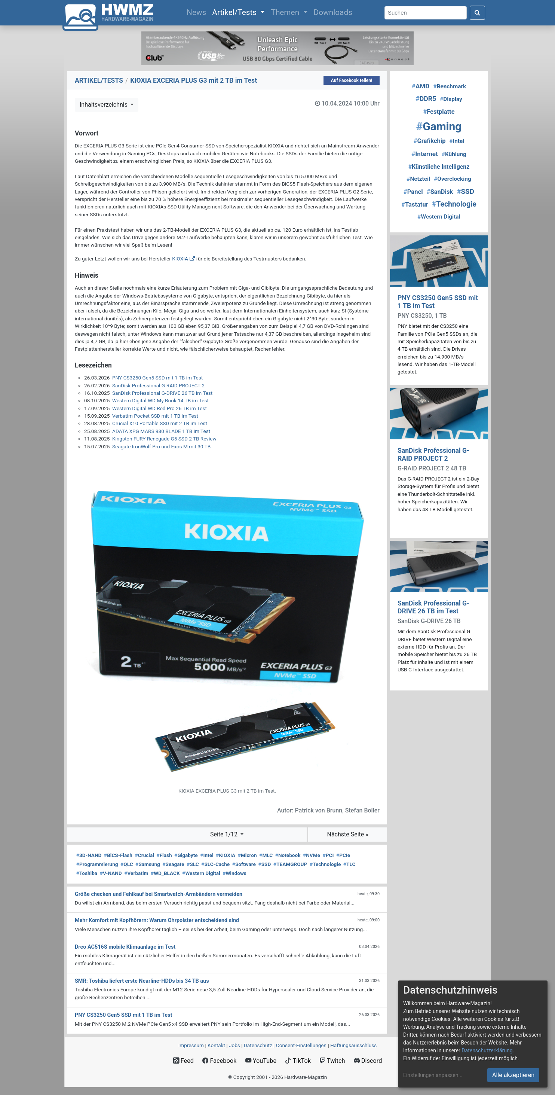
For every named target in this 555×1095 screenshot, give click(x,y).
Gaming (439, 126)
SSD (264, 864)
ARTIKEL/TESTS (99, 80)
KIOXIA (180, 259)
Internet (424, 154)
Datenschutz (258, 1045)
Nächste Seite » (347, 834)
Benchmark (449, 86)
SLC (193, 864)
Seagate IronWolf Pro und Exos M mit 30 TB (161, 446)
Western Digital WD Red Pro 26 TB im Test (159, 408)
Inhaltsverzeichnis (104, 104)
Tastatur (414, 204)
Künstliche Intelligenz (439, 166)
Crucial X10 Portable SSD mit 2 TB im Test (159, 423)
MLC (266, 855)
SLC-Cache (215, 864)
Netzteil (418, 179)
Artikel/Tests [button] (235, 12)
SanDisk (440, 191)
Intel (206, 855)
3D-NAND (88, 855)
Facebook (219, 1060)
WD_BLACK (165, 873)
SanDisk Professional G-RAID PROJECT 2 (158, 385)
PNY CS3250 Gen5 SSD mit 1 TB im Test (157, 378)
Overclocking (452, 179)
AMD (421, 86)
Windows (234, 873)
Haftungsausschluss (353, 1045)
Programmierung (97, 864)
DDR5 (426, 99)
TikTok (298, 1060)
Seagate (173, 864)
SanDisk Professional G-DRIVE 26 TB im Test (162, 393)
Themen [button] (286, 12)
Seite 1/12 (224, 834)
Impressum (191, 1045)
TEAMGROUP (290, 864)
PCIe (343, 855)
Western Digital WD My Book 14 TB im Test (160, 400)
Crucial (144, 855)
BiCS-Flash (118, 855)
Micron (247, 855)
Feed (183, 1060)
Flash (164, 855)
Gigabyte (185, 855)
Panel (413, 191)
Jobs (234, 1045)
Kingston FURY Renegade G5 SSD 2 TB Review (164, 439)
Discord (368, 1060)
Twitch (332, 1060)
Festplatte (438, 111)
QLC (126, 864)
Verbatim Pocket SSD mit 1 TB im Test (155, 416)
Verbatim (136, 873)
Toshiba (86, 873)
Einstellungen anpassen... (433, 1075)
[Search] (425, 13)
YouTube (260, 1060)
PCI (328, 855)
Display (451, 99)
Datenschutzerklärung (487, 1050)
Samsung (147, 864)
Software (244, 864)
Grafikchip (430, 140)
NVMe (311, 855)
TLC (349, 864)
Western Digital (201, 873)
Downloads (333, 12)
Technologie (325, 864)
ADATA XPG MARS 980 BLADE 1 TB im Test (161, 431)
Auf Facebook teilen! (351, 80)
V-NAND (111, 873)
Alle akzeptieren (513, 1075)
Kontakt (216, 1045)
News (198, 11)
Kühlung (454, 154)
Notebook (288, 855)
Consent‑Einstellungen (301, 1045)
